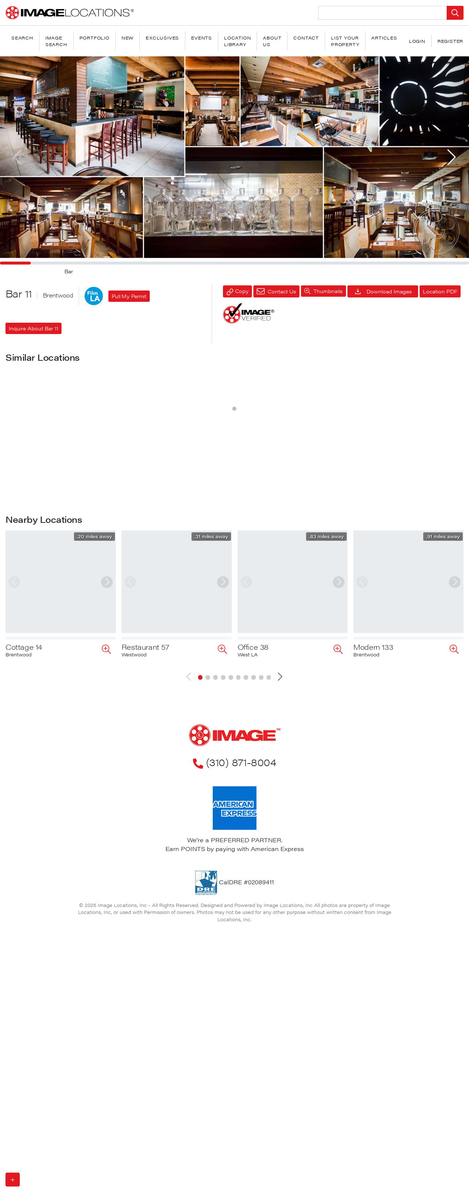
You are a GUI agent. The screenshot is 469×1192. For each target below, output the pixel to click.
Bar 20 (133, 757)
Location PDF (440, 291)
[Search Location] (382, 13)
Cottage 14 (23, 916)
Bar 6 (247, 484)
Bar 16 (16, 621)
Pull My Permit (129, 296)
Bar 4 (131, 621)
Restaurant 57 (145, 916)
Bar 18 (16, 757)
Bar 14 (363, 484)
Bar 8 (131, 484)
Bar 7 (14, 484)
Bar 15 (363, 621)
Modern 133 (373, 916)
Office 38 (253, 916)
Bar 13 (248, 621)
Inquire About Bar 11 (33, 328)
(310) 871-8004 (234, 1031)
